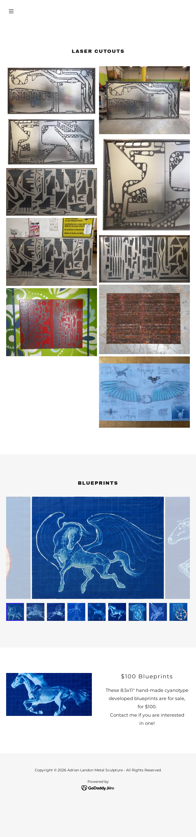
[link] (98, 787)
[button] (20, 11)
